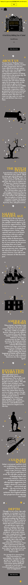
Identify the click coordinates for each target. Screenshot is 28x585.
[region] (14, 3)
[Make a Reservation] (14, 49)
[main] (14, 38)
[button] (2, 9)
